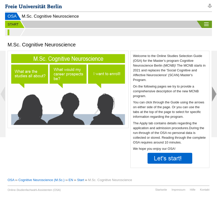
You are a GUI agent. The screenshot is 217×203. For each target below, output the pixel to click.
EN (70, 180)
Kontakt (204, 189)
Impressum (178, 189)
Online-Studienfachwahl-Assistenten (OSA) (34, 189)
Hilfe (193, 189)
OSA (12, 16)
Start (80, 180)
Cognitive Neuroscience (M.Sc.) (41, 180)
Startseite (161, 189)
